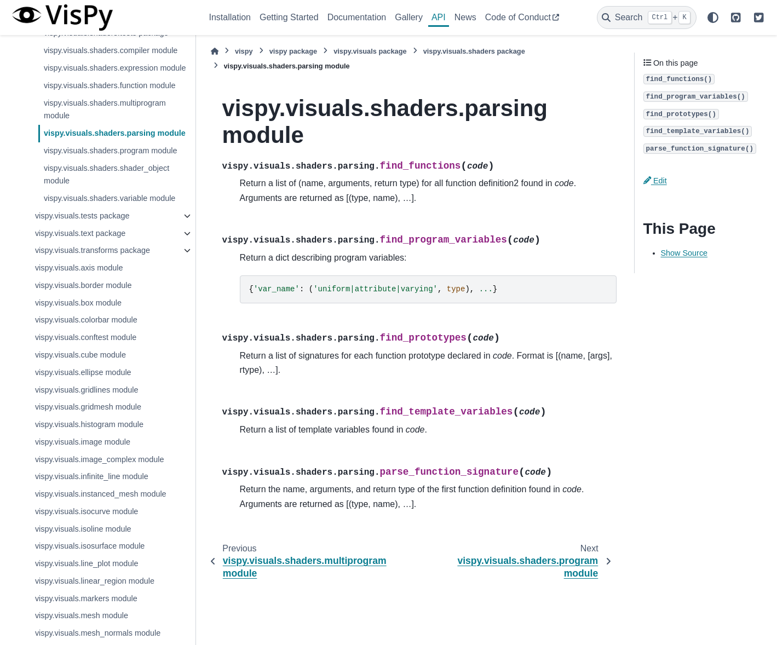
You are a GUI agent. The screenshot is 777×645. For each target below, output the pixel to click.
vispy (244, 51)
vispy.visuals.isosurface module (90, 546)
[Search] (647, 17)
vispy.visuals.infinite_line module (91, 476)
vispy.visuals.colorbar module (86, 319)
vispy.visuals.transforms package (92, 250)
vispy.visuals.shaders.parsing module (115, 133)
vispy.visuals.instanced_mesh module (100, 493)
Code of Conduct (518, 17)
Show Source (684, 253)
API (438, 17)
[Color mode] (713, 17)
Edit (655, 180)
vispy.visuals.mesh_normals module (97, 633)
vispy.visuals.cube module (80, 354)
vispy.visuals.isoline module (83, 529)
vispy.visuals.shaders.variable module (110, 198)
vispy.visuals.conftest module (85, 337)
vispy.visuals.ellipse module (83, 372)
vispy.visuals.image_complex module (99, 459)
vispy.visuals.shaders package (474, 51)
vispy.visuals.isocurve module (86, 511)
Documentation (357, 17)
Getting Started (289, 17)
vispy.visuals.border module (83, 285)
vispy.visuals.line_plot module (87, 563)
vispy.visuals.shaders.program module (110, 150)
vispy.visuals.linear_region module (94, 581)
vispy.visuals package (370, 51)
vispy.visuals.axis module (79, 267)
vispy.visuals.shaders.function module (110, 85)
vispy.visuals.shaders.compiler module (110, 50)
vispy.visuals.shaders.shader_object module (106, 175)
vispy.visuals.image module (82, 441)
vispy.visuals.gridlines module (87, 389)
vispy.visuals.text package (80, 233)
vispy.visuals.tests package (82, 215)
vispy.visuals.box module (78, 302)
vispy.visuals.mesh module (81, 615)
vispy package (293, 51)
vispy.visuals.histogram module (89, 424)
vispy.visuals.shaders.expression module (115, 68)
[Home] (214, 51)
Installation (230, 17)
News (465, 17)
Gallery (409, 17)
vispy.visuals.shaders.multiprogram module (105, 109)
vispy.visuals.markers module (86, 598)
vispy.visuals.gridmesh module (88, 406)
